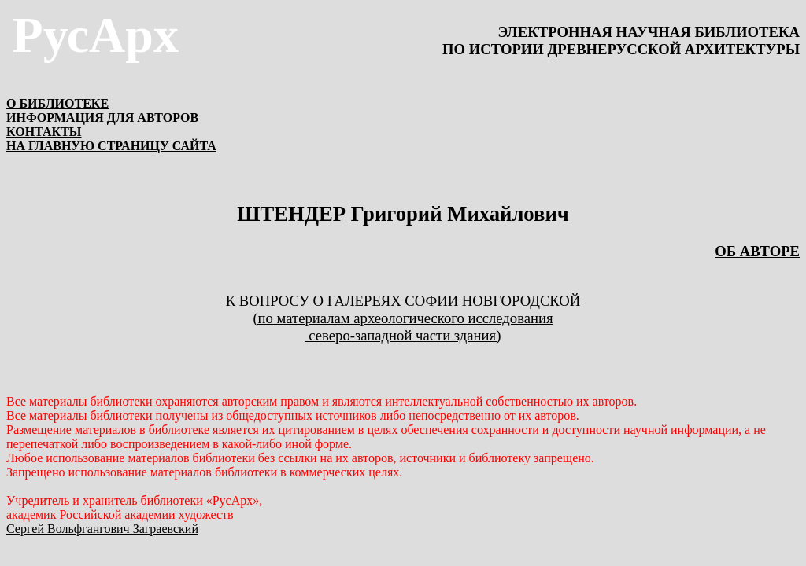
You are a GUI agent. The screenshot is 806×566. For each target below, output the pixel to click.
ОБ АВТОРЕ (757, 251)
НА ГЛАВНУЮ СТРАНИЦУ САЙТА (111, 146)
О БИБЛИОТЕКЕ (57, 103)
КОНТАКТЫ (44, 131)
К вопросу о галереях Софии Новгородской (403, 309)
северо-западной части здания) (403, 335)
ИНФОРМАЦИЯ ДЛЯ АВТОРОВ (102, 117)
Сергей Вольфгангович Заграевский (102, 528)
